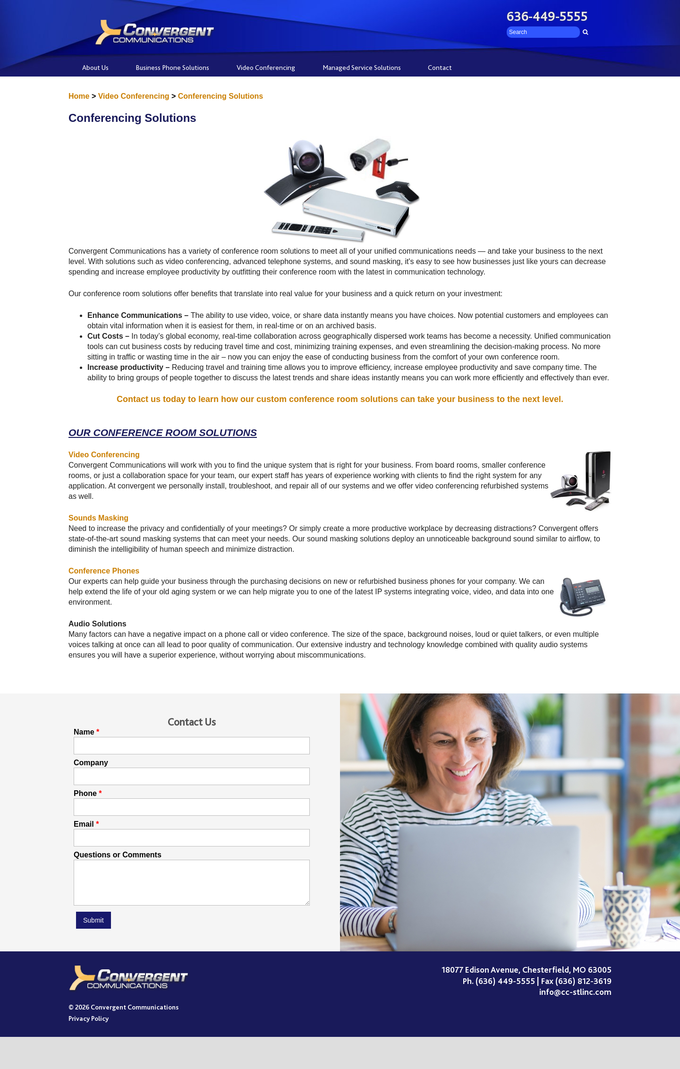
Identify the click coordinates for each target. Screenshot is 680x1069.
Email (84, 824)
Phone (85, 793)
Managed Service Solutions (362, 67)
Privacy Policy (88, 1025)
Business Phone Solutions (172, 67)
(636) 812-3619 (583, 988)
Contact (440, 67)
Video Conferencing (266, 67)
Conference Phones (103, 571)
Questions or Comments (118, 855)
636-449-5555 (547, 16)
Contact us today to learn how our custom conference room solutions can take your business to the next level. (340, 399)
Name (84, 732)
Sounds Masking (98, 518)
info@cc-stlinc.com (575, 999)
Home (78, 96)
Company (91, 763)
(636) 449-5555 (505, 988)
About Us (95, 67)
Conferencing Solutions (220, 96)
